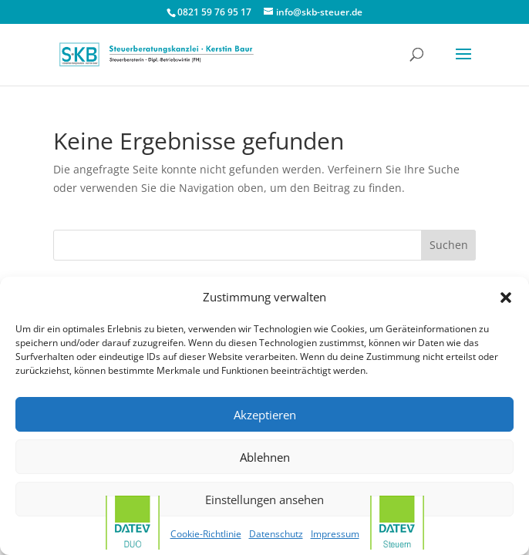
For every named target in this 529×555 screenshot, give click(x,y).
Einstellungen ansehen (264, 499)
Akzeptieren (265, 414)
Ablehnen (265, 457)
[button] (506, 297)
